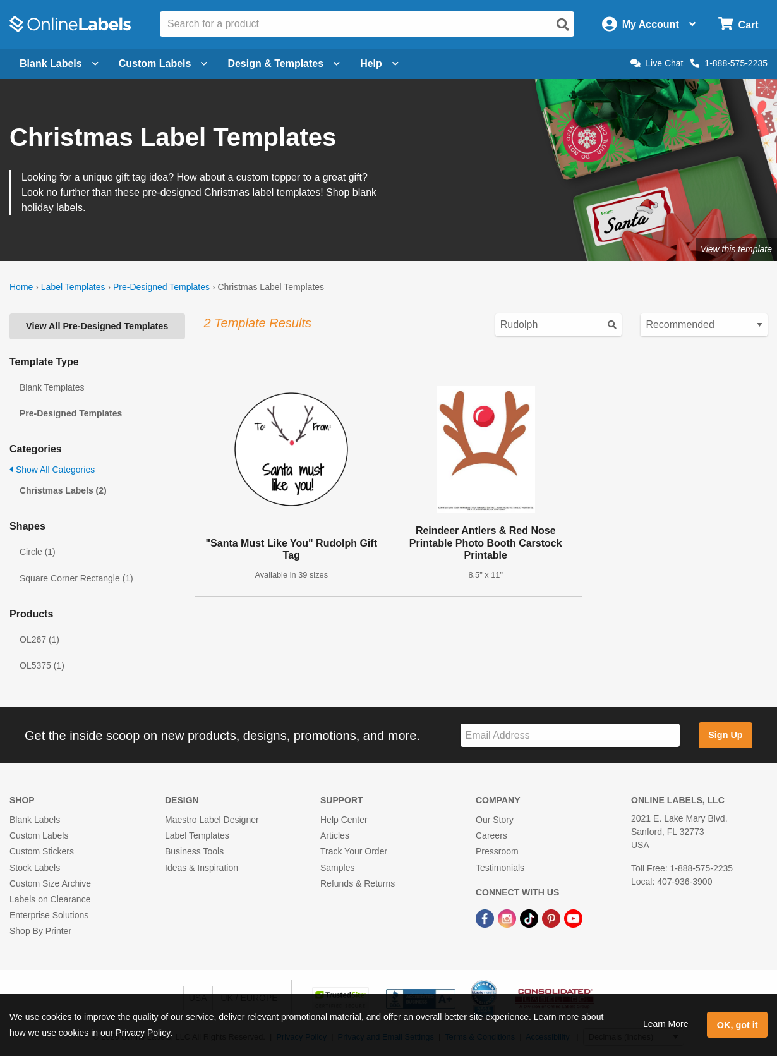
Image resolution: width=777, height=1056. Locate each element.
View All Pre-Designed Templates (97, 326)
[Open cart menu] (738, 24)
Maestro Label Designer (212, 820)
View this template (736, 249)
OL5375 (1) (42, 665)
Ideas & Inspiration (201, 868)
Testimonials (500, 868)
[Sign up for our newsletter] (570, 735)
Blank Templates (52, 387)
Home (21, 287)
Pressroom (497, 851)
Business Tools (194, 851)
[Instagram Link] (508, 918)
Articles (334, 835)
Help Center (344, 820)
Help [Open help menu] (379, 63)
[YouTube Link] (573, 918)
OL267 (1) (39, 639)
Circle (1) (38, 552)
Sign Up (725, 735)
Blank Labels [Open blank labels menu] (59, 63)
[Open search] (562, 24)
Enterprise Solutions (48, 915)
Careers (491, 835)
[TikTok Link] (530, 918)
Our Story (495, 820)
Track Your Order (353, 851)
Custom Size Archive (50, 883)
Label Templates (73, 287)
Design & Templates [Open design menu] (283, 63)
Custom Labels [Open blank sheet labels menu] (163, 63)
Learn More (666, 1024)
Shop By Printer (40, 931)
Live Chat (656, 63)
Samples (337, 868)
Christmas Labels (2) (63, 490)
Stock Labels (34, 868)
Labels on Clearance (49, 899)
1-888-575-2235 (729, 63)
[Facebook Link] (486, 918)
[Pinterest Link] (552, 918)
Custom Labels (38, 835)
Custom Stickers (41, 851)
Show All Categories (52, 469)
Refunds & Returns (357, 883)
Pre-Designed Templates (161, 287)
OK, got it (737, 1025)
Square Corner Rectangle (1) (76, 578)
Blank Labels (34, 820)
